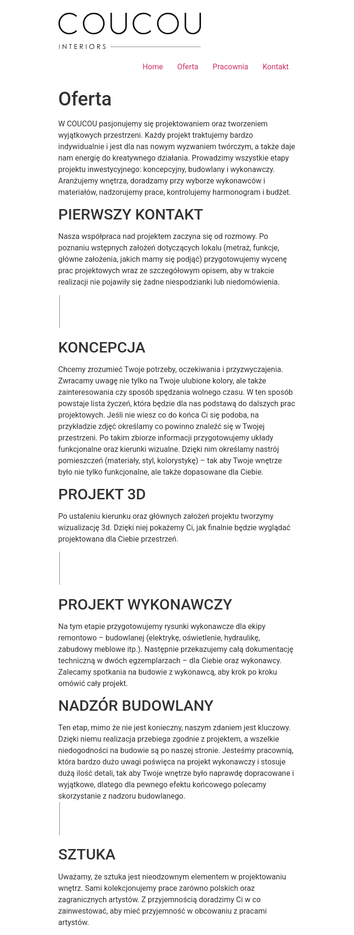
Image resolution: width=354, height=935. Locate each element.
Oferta (188, 66)
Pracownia (231, 66)
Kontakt (275, 66)
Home (153, 66)
